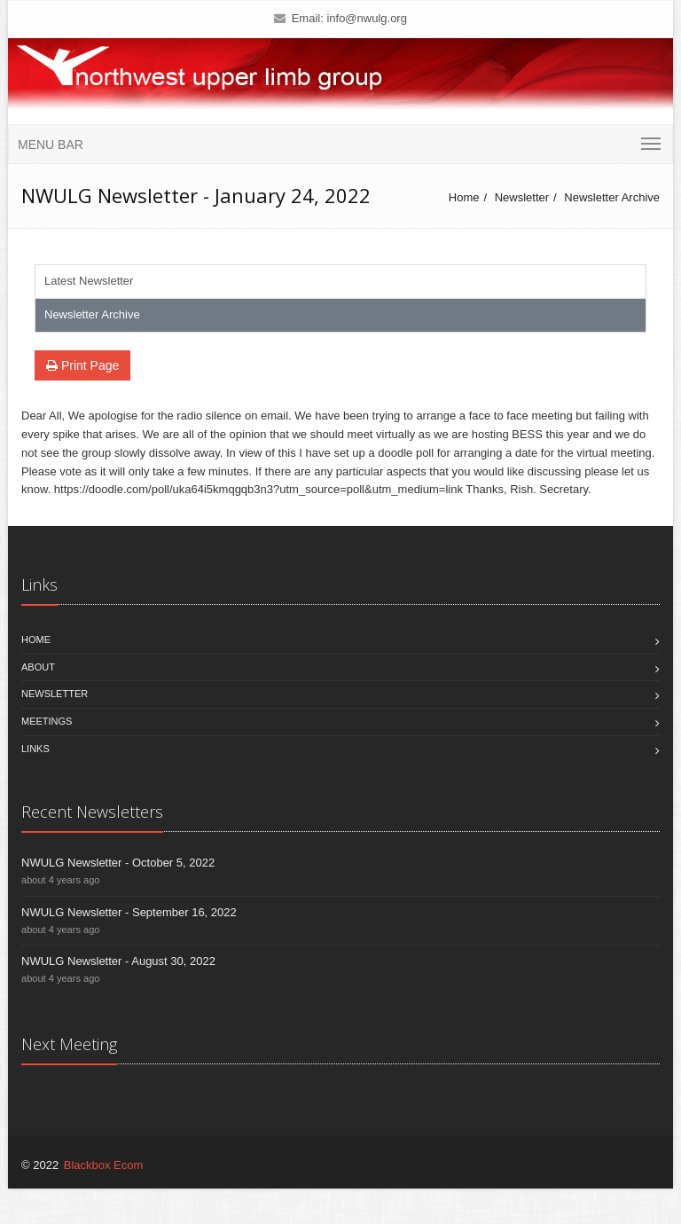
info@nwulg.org (366, 18)
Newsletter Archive (612, 197)
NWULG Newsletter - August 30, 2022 (118, 961)
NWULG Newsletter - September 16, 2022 (129, 912)
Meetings (46, 721)
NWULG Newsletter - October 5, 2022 (118, 862)
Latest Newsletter (88, 280)
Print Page (82, 365)
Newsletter (522, 197)
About (38, 667)
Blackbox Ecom (104, 1165)
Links (35, 748)
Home (464, 197)
